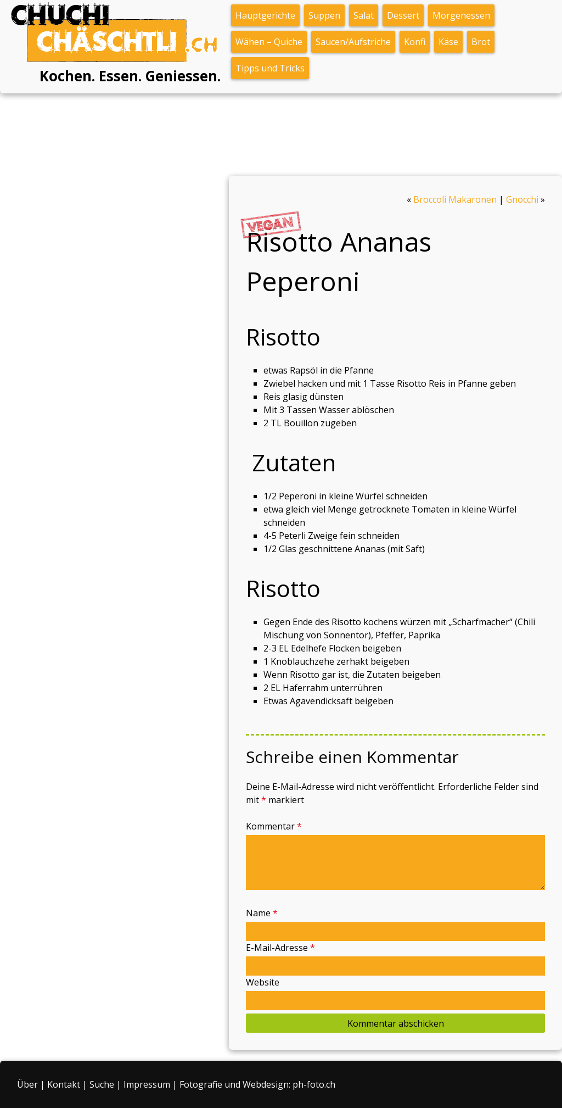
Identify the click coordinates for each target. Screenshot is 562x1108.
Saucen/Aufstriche (353, 42)
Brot (480, 42)
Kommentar (274, 826)
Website (262, 982)
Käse (448, 42)
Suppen (324, 15)
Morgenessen (461, 15)
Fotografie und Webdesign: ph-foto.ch (257, 1084)
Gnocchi (522, 199)
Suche (101, 1084)
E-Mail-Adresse (280, 948)
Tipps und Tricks (270, 68)
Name (262, 913)
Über (27, 1084)
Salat (363, 15)
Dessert (403, 15)
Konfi (414, 42)
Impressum (146, 1084)
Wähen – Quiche (268, 42)
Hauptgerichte (265, 15)
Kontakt (63, 1084)
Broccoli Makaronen (455, 199)
